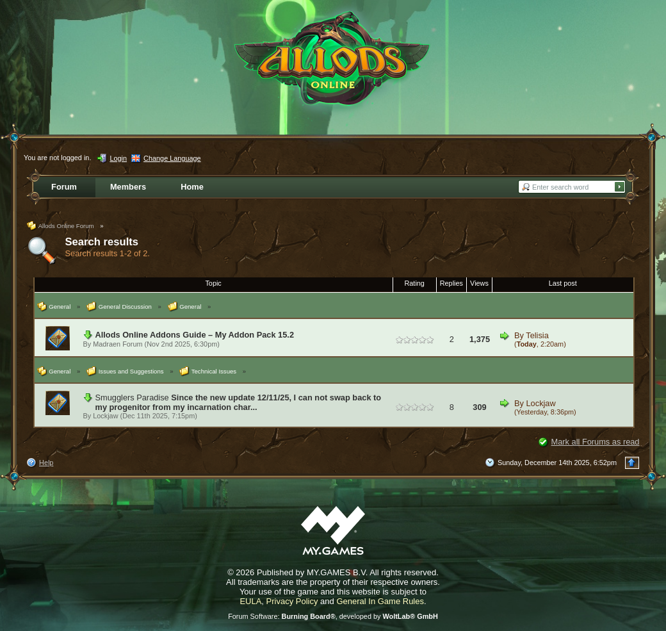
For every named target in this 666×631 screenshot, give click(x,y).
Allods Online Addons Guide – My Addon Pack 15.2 (195, 335)
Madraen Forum (117, 344)
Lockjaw (105, 416)
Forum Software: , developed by (333, 616)
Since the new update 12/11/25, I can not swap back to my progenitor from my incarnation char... (238, 402)
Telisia (537, 335)
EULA (250, 601)
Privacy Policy (292, 601)
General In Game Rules (380, 601)
